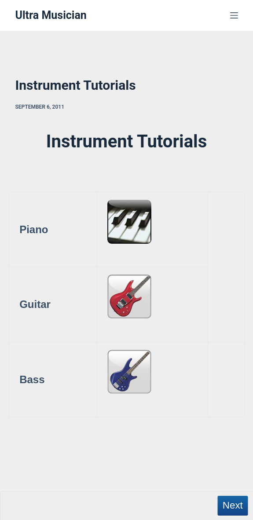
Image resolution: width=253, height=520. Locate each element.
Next (233, 505)
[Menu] (234, 15)
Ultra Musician (51, 15)
